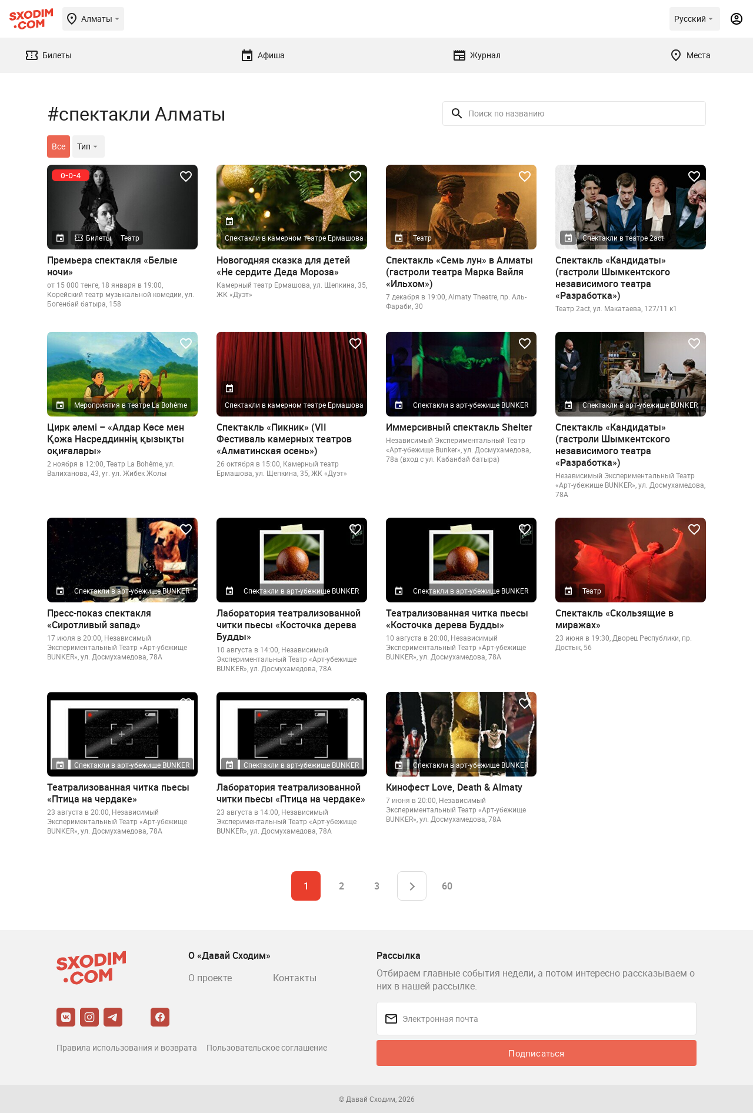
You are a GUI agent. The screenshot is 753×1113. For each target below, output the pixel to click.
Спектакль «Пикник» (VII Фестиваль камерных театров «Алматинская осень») (284, 438)
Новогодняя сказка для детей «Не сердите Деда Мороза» (283, 266)
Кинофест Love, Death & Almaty (454, 787)
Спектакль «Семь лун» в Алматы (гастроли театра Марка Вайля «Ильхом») (459, 271)
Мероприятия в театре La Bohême (130, 404)
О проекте (210, 977)
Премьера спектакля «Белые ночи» (112, 266)
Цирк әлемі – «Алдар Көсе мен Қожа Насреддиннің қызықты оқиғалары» (115, 438)
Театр (130, 237)
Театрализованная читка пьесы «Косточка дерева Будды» (457, 619)
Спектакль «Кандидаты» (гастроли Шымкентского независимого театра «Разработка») (612, 277)
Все (58, 146)
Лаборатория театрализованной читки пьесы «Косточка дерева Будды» (288, 624)
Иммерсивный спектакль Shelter (459, 427)
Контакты (294, 977)
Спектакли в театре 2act (623, 237)
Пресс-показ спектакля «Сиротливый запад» (99, 619)
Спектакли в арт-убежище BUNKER (470, 404)
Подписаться (536, 1053)
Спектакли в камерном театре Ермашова (294, 237)
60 (447, 885)
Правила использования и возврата (126, 1047)
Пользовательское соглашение (266, 1047)
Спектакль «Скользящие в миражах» (614, 619)
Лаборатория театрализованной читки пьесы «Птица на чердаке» (290, 793)
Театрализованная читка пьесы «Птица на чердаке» (118, 793)
